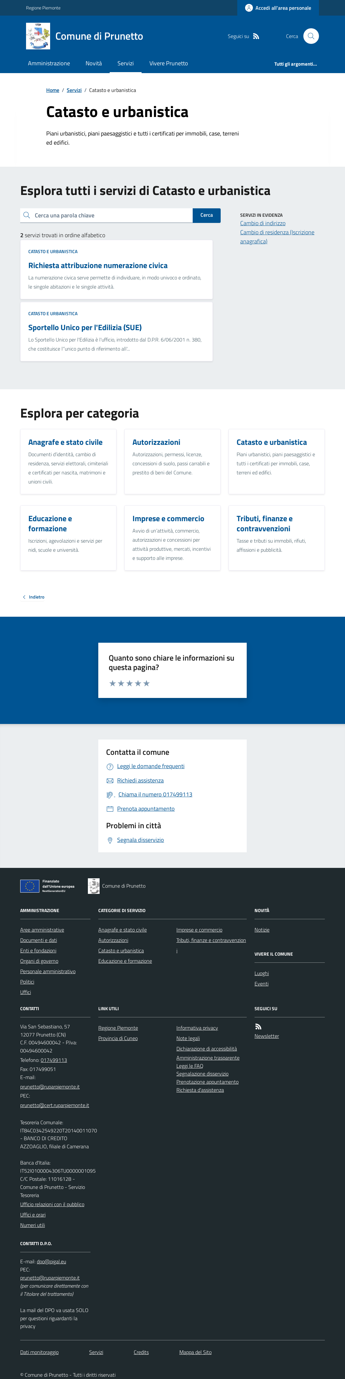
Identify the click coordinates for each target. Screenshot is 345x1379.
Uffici (25, 992)
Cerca (206, 215)
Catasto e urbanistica (52, 251)
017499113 (54, 1060)
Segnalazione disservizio (202, 1073)
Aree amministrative (42, 930)
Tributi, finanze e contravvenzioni (211, 945)
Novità (94, 63)
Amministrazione (49, 63)
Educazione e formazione (125, 961)
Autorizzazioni (113, 940)
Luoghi (262, 973)
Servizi (125, 63)
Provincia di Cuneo (118, 1038)
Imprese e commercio (199, 930)
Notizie (262, 930)
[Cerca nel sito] (308, 36)
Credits (141, 1352)
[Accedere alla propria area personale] (278, 8)
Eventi (262, 983)
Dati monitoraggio (39, 1352)
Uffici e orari (33, 1214)
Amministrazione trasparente (208, 1058)
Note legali (188, 1038)
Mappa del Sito (195, 1352)
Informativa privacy (197, 1028)
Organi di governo (39, 961)
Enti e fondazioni (38, 950)
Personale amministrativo (48, 971)
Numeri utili (32, 1225)
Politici (27, 982)
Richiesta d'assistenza (200, 1090)
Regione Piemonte (43, 7)
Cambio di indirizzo (262, 223)
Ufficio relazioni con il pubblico (52, 1204)
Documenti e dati (38, 940)
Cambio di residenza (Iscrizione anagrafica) (277, 237)
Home (52, 90)
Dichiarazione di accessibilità (206, 1048)
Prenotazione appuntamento (207, 1082)
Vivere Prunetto (168, 63)
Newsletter (267, 1036)
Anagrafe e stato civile (122, 930)
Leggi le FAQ (189, 1066)
